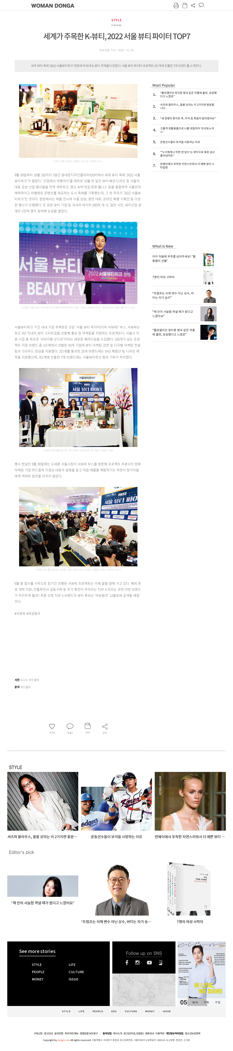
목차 (195, 1002)
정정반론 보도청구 (89, 1033)
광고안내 (48, 1033)
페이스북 (127, 963)
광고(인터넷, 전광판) (133, 1033)
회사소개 (117, 1033)
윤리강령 (58, 1033)
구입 (217, 1002)
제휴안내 (149, 1033)
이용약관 (159, 1033)
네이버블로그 (160, 963)
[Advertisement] (69, 645)
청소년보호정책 (192, 1033)
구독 (206, 1002)
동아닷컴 (107, 1033)
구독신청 (38, 1033)
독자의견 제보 (71, 1033)
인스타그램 (137, 963)
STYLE (116, 20)
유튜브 (149, 963)
